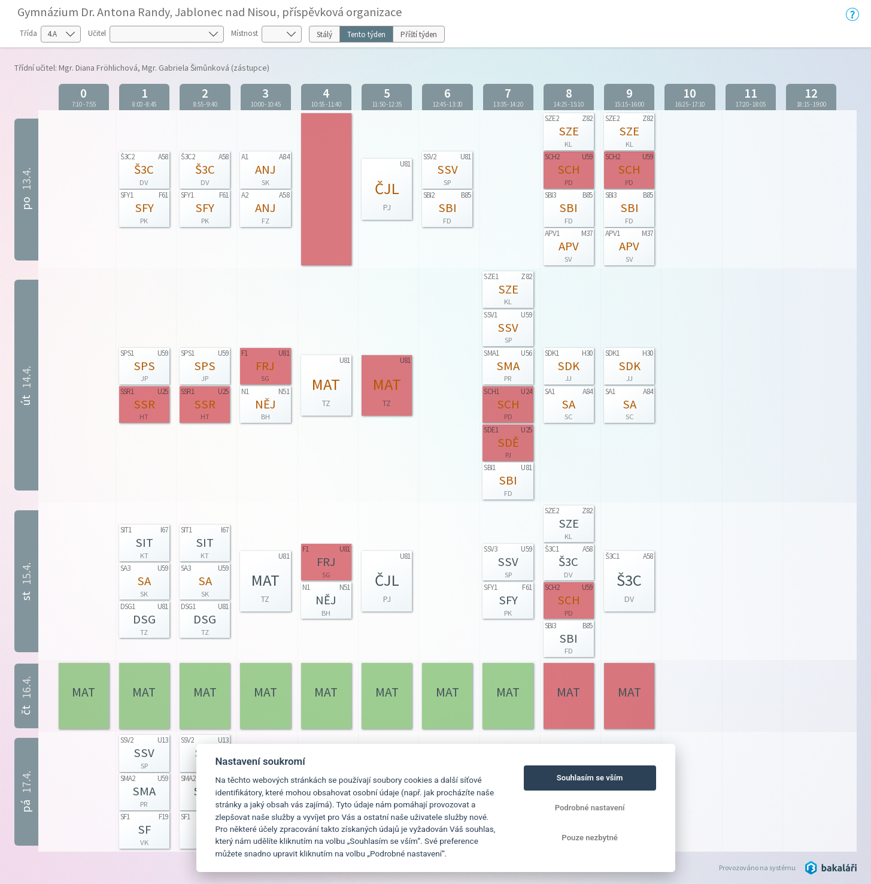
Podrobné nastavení (590, 807)
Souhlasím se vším (590, 777)
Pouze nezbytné (590, 837)
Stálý (324, 34)
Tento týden (366, 34)
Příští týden (418, 34)
